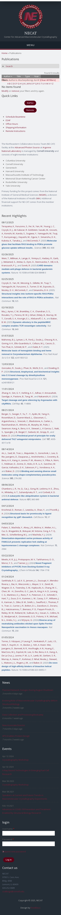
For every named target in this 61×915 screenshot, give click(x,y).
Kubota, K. (7, 240)
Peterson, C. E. (39, 594)
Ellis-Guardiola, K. (22, 343)
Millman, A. (15, 258)
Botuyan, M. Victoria (32, 531)
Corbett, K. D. (49, 492)
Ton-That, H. (7, 346)
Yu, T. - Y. (27, 414)
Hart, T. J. (6, 598)
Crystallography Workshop (15, 759)
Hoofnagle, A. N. (36, 648)
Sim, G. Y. (16, 392)
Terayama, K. (8, 226)
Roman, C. (20, 509)
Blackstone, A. (36, 421)
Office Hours (12, 123)
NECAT (30, 33)
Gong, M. (34, 488)
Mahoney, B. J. (8, 339)
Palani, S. (6, 527)
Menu (30, 45)
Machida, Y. (17, 527)
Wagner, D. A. (8, 587)
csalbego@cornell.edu (13, 891)
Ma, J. (4, 311)
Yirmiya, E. (36, 258)
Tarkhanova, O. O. (45, 559)
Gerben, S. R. (49, 655)
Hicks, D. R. (32, 463)
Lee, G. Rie (33, 652)
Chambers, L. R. (9, 488)
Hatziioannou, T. (14, 609)
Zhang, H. (6, 392)
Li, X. (41, 463)
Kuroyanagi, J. (11, 237)
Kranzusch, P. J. (9, 265)
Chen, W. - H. (8, 591)
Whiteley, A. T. (11, 492)
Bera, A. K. (25, 428)
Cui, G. (5, 531)
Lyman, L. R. (21, 339)
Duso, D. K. (16, 598)
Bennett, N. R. (20, 648)
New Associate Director (13, 725)
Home (4, 53)
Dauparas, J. (24, 456)
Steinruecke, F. (42, 261)
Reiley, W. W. (8, 612)
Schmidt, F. (52, 594)
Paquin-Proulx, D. (45, 609)
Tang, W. (29, 396)
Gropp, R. (44, 432)
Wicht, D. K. (38, 368)
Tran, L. (19, 453)
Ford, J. (31, 339)
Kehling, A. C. (28, 392)
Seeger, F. (17, 414)
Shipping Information (16, 127)
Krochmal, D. (8, 509)
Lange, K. (26, 258)
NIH (38, 198)
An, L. (4, 453)
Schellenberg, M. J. (18, 534)
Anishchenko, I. (38, 456)
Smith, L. (31, 602)
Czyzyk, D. (7, 283)
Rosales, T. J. (8, 314)
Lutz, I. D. (52, 641)
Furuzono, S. (21, 226)
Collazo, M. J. (38, 343)
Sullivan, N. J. (33, 612)
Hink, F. (5, 644)
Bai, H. (14, 584)
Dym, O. (30, 261)
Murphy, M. (36, 424)
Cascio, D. (50, 343)
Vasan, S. (44, 612)
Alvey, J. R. (28, 527)
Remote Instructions (15, 131)
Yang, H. (45, 414)
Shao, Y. (41, 509)
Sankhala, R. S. (9, 580)
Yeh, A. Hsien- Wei (42, 644)
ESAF (8, 120)
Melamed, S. (10, 261)
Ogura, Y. (35, 237)
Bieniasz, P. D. (29, 609)
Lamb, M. (37, 655)
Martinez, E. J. (13, 594)
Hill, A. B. (54, 261)
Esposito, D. (48, 286)
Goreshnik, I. (44, 453)
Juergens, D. (11, 456)
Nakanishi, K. (45, 396)
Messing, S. (26, 283)
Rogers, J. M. (22, 662)
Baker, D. (6, 435)
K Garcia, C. (48, 428)
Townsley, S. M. (23, 587)
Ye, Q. (20, 488)
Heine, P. (17, 659)
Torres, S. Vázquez (11, 641)
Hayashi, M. (24, 237)
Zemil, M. (49, 584)
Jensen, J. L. (31, 580)
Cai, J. (26, 488)
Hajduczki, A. (38, 587)
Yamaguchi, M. (45, 233)
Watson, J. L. (10, 662)
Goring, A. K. (7, 343)
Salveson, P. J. (32, 467)
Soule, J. (39, 339)
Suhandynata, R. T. (28, 492)
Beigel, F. (23, 432)
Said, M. (11, 453)
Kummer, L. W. (29, 598)
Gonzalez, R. (8, 368)
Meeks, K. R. (7, 559)
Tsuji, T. (47, 283)
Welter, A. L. (50, 527)
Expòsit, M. (21, 652)
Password (8, 839)
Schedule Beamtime (15, 116)
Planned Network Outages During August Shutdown (27, 690)
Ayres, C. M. (13, 311)
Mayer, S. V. (38, 584)
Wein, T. (5, 258)
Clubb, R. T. (37, 346)
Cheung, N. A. (50, 339)
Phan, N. (28, 368)
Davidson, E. (43, 605)
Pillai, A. (49, 460)
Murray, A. (7, 659)
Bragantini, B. (15, 531)
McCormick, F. (33, 240)
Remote (30, 110)
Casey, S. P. (42, 598)
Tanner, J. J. (23, 563)
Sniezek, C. (23, 421)
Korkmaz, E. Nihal (30, 659)
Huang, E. (49, 648)
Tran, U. (8, 605)
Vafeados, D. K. (16, 467)
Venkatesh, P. (40, 641)
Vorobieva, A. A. (47, 467)
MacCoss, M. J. (8, 652)
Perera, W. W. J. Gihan (25, 314)
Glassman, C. (40, 417)
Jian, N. (33, 591)
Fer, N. (32, 226)
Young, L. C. (49, 226)
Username (8, 828)
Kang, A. (16, 428)
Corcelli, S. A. (10, 318)
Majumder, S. (30, 453)
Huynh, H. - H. (15, 644)
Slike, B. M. (21, 602)
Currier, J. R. (18, 605)
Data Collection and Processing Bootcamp (22, 714)
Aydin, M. (36, 414)
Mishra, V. (39, 527)
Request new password (14, 851)
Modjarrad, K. (11, 616)
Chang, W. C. (51, 587)
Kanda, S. (20, 233)
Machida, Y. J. (39, 534)
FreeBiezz (36, 907)
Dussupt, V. (43, 580)
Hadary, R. (47, 258)
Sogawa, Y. (31, 233)
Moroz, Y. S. (7, 563)
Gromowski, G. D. (27, 616)
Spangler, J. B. (11, 432)
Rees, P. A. (26, 594)
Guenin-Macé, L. (25, 417)
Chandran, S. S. (42, 311)
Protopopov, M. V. (26, 559)
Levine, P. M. (27, 460)
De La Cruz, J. (8, 655)
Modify (5, 90)
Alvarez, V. (39, 460)
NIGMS (42, 194)
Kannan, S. (9, 602)
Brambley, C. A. (27, 311)
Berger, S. (6, 414)
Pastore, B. (18, 396)
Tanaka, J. (17, 240)
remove (15, 90)
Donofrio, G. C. (22, 591)
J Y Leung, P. (27, 641)
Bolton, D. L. (30, 605)
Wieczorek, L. (24, 584)
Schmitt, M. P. (20, 346)
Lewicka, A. (31, 509)
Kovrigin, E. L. (23, 318)
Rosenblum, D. (9, 417)
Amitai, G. (21, 261)
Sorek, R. (26, 265)
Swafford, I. (41, 602)
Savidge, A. (7, 396)
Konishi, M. (9, 233)
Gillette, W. (38, 283)
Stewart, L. (36, 428)
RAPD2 (30, 102)
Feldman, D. (10, 463)
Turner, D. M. (36, 286)
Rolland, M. (20, 612)
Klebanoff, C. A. (38, 318)
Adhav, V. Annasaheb (45, 392)
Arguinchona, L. (9, 421)
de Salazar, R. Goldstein (26, 229)
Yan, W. (39, 226)
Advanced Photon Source (27, 147)
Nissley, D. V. (8, 290)
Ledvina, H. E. (46, 488)
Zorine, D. (21, 463)
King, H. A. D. (43, 591)
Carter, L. (48, 421)
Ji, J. (15, 559)
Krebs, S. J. (12, 620)
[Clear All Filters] (48, 80)
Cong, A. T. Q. (49, 531)
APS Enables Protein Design (16, 735)
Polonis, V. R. (42, 616)
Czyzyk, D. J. (7, 229)
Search (9, 66)
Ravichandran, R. (10, 424)
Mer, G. (5, 534)
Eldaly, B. (41, 314)
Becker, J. (27, 644)
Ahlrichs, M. (24, 424)
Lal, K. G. (21, 580)
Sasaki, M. (43, 229)
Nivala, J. (44, 659)
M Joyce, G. (27, 620)
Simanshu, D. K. (48, 237)
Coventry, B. (53, 456)
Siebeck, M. (33, 432)
